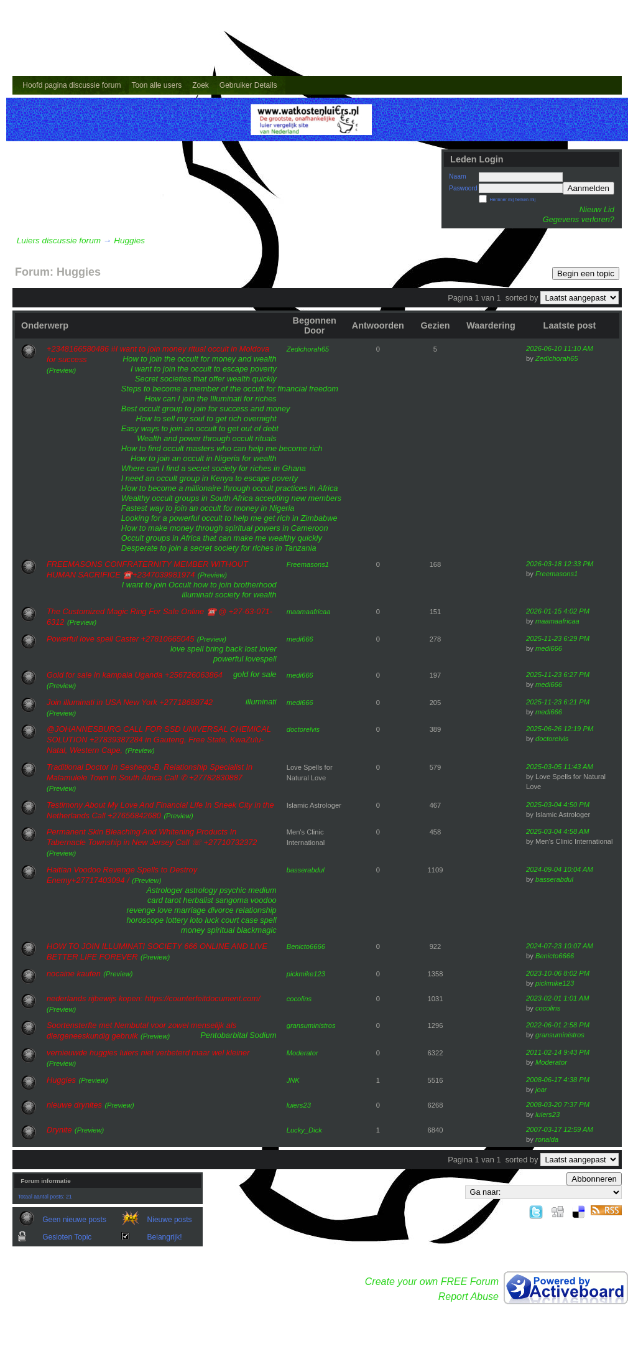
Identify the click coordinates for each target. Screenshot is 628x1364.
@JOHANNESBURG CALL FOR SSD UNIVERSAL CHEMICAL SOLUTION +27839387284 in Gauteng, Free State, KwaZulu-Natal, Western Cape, (159, 739)
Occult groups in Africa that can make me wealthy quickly (221, 538)
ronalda (546, 1139)
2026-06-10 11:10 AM (559, 348)
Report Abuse (468, 1296)
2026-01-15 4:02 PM (557, 611)
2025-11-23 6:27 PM (557, 674)
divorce (220, 910)
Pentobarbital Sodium (238, 1035)
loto (196, 920)
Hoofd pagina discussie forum (71, 85)
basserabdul (306, 870)
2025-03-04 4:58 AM (557, 831)
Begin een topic (585, 273)
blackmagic (257, 930)
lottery (177, 920)
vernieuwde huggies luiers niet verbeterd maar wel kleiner (148, 1052)
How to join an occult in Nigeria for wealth (204, 458)
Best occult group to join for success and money (205, 408)
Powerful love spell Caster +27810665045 (120, 638)
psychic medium (248, 890)
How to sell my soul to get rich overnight (206, 418)
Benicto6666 (306, 946)
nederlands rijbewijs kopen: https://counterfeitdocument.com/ (154, 998)
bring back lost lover (241, 648)
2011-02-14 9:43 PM (557, 1052)
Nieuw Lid (597, 209)
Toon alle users (156, 85)
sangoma (231, 900)
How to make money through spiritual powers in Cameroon (224, 528)
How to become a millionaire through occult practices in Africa (229, 488)
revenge (140, 910)
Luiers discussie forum (59, 240)
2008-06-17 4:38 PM (557, 1079)
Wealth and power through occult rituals (207, 438)
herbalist (198, 900)
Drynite (59, 1129)
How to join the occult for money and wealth (199, 358)
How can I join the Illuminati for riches (211, 398)
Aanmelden (588, 188)
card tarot (164, 900)
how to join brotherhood (235, 584)
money (193, 930)
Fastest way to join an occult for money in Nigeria (208, 508)
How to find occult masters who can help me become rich (222, 448)
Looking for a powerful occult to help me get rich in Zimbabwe (229, 518)
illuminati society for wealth (229, 594)
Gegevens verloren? (578, 219)
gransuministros (311, 1025)
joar (541, 1089)
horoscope (145, 920)
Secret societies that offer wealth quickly (206, 378)
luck (212, 920)
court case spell (249, 920)
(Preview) (61, 370)
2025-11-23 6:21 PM (557, 702)
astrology (201, 890)
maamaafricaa (309, 611)
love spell (186, 648)
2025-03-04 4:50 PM (557, 804)
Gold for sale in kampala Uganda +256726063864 (135, 675)
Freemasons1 (308, 564)
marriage (190, 910)
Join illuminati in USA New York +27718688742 (130, 702)
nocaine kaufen (74, 973)
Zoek (200, 85)
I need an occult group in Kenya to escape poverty (209, 478)
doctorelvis (303, 729)
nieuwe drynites (74, 1104)
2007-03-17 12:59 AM (559, 1129)
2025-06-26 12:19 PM (559, 728)
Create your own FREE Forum (432, 1281)
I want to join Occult (157, 584)
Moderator (302, 1053)
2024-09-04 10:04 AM (559, 869)
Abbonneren (594, 1179)
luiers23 (299, 1105)
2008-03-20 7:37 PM (557, 1104)
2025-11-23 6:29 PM (557, 638)
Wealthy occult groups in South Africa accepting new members (231, 498)
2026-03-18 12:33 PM (559, 564)
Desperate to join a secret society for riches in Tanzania (218, 548)
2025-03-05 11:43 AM (559, 766)
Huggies (129, 240)
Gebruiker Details (248, 85)
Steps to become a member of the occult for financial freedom (229, 388)
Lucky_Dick (304, 1130)
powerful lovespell (245, 658)
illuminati (261, 701)
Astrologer (165, 890)
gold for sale (255, 674)
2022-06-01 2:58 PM (557, 1025)
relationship (256, 910)
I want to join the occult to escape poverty (204, 368)
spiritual (220, 930)
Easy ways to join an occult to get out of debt (200, 428)
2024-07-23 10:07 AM (559, 946)
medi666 (300, 639)
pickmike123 (306, 974)
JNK (293, 1080)
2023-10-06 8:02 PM (557, 973)
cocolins (299, 998)
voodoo (264, 900)
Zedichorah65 (308, 349)
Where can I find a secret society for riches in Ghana (213, 468)
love (164, 910)
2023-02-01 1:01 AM (557, 998)
